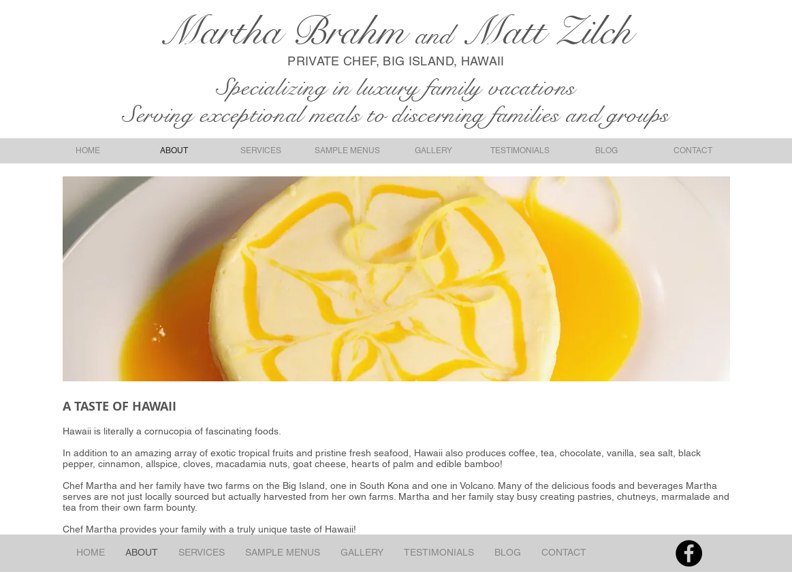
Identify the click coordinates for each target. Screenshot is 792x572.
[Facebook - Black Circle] (689, 553)
